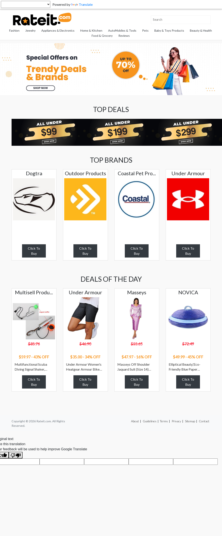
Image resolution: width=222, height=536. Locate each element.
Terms (164, 421)
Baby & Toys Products (169, 30)
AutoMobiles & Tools (122, 30)
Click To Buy (34, 250)
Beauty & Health (201, 30)
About (135, 421)
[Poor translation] (15, 455)
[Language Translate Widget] (25, 4)
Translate (82, 4)
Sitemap (190, 421)
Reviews (124, 35)
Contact (204, 421)
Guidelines (149, 421)
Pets (145, 30)
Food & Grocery (102, 35)
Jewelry (30, 30)
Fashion (14, 30)
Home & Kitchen (91, 30)
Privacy (176, 421)
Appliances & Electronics (57, 30)
